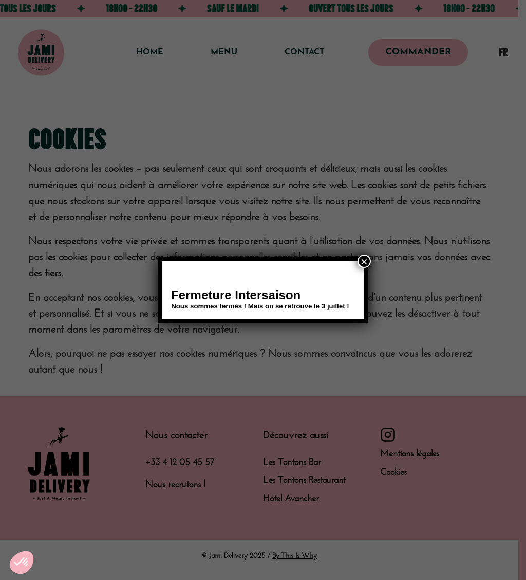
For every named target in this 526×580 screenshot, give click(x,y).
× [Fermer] (364, 261)
